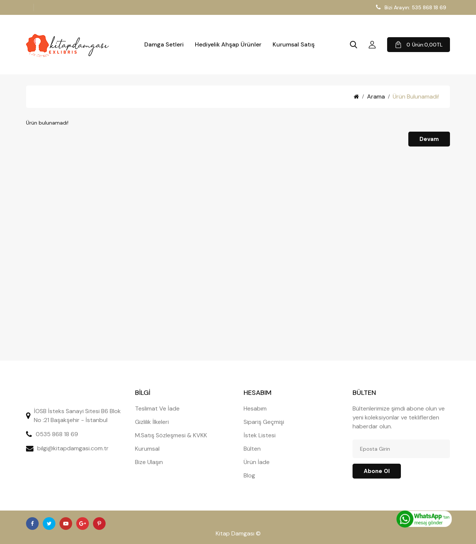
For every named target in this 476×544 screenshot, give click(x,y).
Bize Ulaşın (149, 462)
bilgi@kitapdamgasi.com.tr (73, 448)
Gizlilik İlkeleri (152, 422)
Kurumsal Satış (294, 44)
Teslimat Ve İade (157, 408)
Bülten (252, 449)
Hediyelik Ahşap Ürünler (228, 44)
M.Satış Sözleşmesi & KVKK (171, 435)
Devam (429, 139)
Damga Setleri (164, 44)
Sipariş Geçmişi (264, 422)
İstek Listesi (260, 435)
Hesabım (255, 408)
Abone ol (377, 471)
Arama (376, 96)
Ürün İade (257, 462)
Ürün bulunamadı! (416, 96)
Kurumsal (147, 449)
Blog (249, 475)
